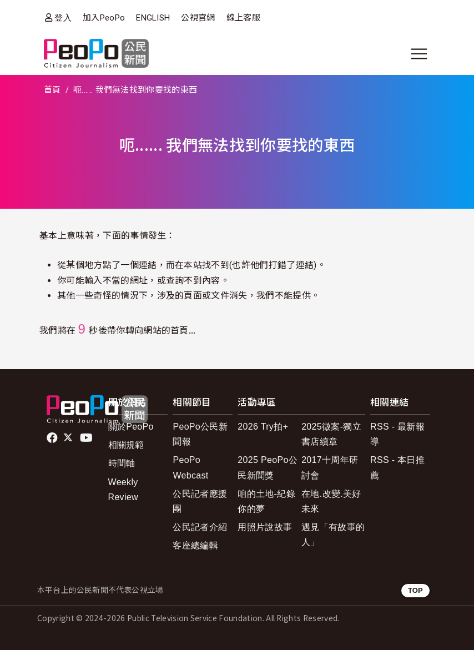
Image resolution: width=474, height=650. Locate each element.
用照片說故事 (265, 527)
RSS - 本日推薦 (397, 467)
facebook (53, 438)
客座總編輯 (195, 545)
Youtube (87, 438)
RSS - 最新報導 (397, 434)
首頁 (52, 90)
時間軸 (121, 463)
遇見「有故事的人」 (333, 534)
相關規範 (126, 445)
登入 (63, 17)
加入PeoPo (104, 18)
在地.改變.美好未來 (331, 501)
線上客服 (243, 18)
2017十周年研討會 (329, 467)
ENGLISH (153, 18)
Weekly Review (123, 489)
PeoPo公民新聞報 (200, 434)
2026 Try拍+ (263, 426)
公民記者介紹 (200, 527)
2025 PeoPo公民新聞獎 (267, 467)
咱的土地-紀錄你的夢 (266, 501)
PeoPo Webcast (190, 467)
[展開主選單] (419, 54)
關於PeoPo (131, 426)
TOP (415, 590)
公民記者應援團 (200, 501)
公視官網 (198, 18)
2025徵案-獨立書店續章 (331, 434)
